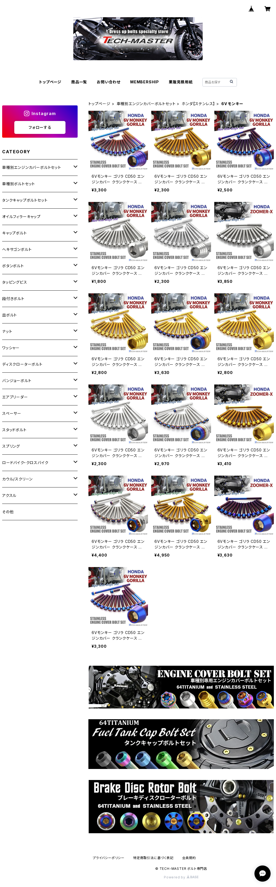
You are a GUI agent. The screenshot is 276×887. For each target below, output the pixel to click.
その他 (7, 512)
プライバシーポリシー (109, 858)
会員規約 (189, 858)
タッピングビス (14, 282)
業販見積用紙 (181, 82)
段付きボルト (13, 298)
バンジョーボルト (16, 380)
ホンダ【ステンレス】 (198, 103)
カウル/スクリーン (17, 479)
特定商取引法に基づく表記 (153, 858)
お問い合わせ (108, 82)
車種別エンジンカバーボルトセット (146, 103)
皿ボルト (9, 315)
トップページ (50, 82)
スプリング (11, 446)
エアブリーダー (15, 397)
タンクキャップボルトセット (24, 200)
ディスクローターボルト (22, 364)
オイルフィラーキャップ (21, 216)
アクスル (9, 495)
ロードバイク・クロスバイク (25, 462)
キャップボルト (14, 233)
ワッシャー (11, 347)
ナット (7, 331)
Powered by (181, 877)
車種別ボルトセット (18, 183)
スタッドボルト (14, 430)
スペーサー (11, 413)
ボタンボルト (13, 265)
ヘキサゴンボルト (17, 249)
